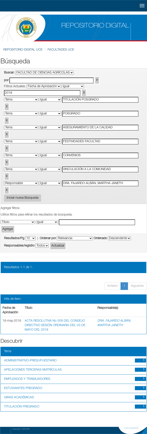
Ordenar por (48, 238)
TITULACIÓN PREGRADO (21, 406)
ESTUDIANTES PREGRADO (23, 388)
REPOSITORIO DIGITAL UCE (22, 49)
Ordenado (100, 238)
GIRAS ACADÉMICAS (19, 397)
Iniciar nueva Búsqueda (22, 198)
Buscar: (9, 72)
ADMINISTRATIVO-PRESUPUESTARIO (30, 360)
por (6, 80)
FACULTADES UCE (61, 49)
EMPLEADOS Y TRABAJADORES (27, 379)
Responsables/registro (19, 245)
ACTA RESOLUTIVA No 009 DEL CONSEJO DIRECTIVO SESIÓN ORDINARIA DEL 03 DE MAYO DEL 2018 (55, 325)
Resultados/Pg (14, 238)
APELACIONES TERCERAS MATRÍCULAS (33, 370)
